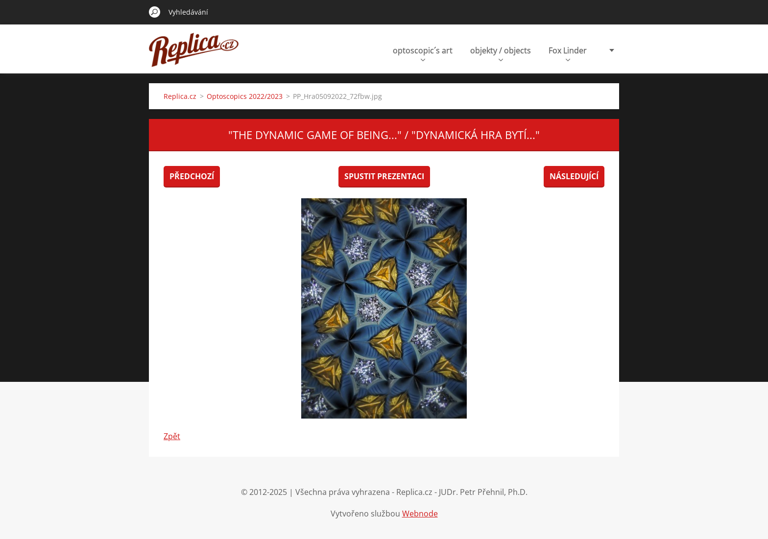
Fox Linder (568, 53)
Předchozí (191, 176)
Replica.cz (180, 96)
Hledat (155, 12)
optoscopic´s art (422, 53)
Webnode (420, 513)
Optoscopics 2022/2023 (245, 96)
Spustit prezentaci (384, 176)
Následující (574, 176)
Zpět (172, 436)
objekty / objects (500, 53)
